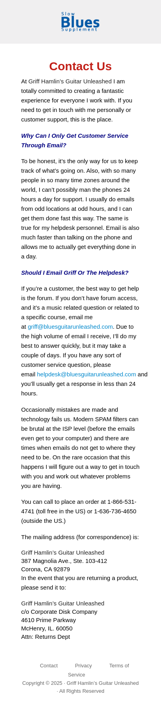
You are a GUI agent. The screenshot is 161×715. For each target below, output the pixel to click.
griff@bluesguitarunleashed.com (70, 326)
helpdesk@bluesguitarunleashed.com (86, 374)
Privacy (83, 666)
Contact (49, 666)
